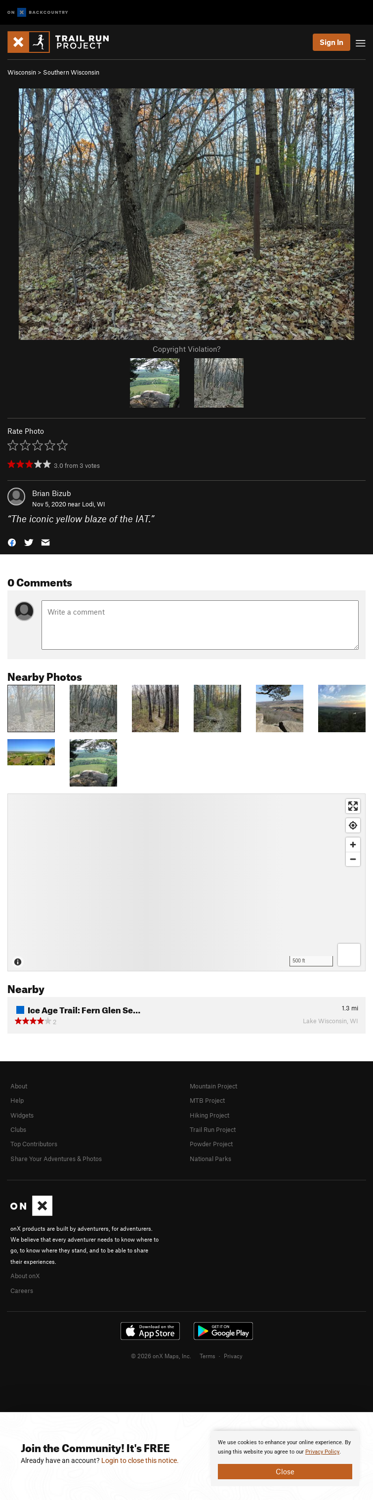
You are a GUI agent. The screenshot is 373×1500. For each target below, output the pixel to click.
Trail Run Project (213, 1129)
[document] (285, 1458)
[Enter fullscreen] (353, 806)
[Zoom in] (353, 844)
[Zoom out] (353, 859)
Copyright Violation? (186, 348)
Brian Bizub (51, 493)
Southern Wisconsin (71, 72)
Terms (207, 1355)
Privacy (233, 1355)
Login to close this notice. (140, 1460)
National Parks (210, 1159)
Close (285, 1471)
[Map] (186, 882)
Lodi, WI (93, 504)
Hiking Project (209, 1115)
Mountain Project (213, 1086)
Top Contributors (33, 1144)
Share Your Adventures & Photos (56, 1159)
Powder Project (211, 1144)
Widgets (22, 1115)
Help (17, 1100)
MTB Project (207, 1100)
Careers (21, 1290)
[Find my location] (353, 825)
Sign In (331, 42)
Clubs (18, 1129)
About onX (25, 1276)
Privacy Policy (322, 1452)
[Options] (349, 955)
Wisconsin (21, 72)
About (18, 1086)
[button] (11, 541)
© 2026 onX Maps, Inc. (161, 1355)
